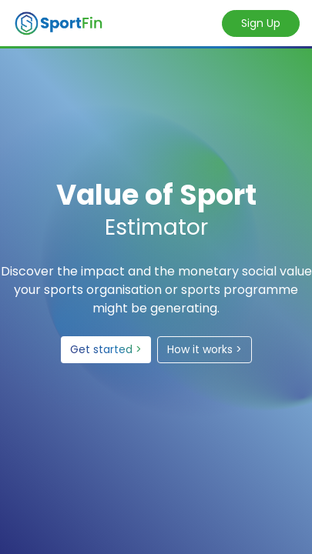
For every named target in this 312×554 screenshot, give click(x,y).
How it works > (204, 349)
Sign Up (260, 23)
